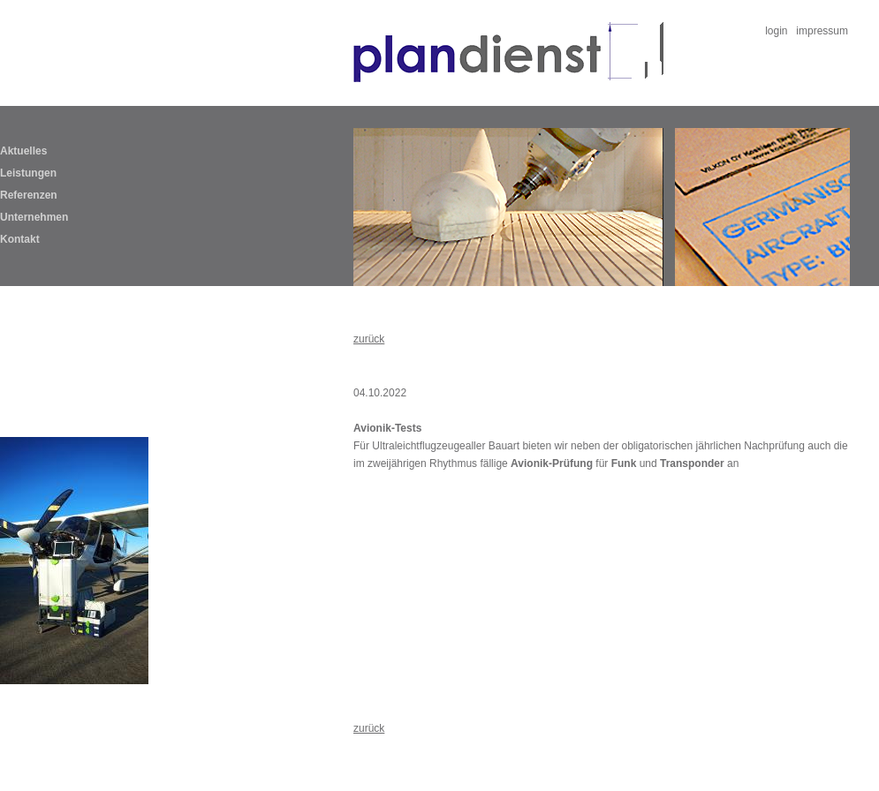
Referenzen (28, 195)
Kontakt (20, 239)
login (776, 31)
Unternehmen (34, 217)
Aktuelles (23, 151)
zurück (368, 339)
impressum (822, 31)
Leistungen (28, 173)
